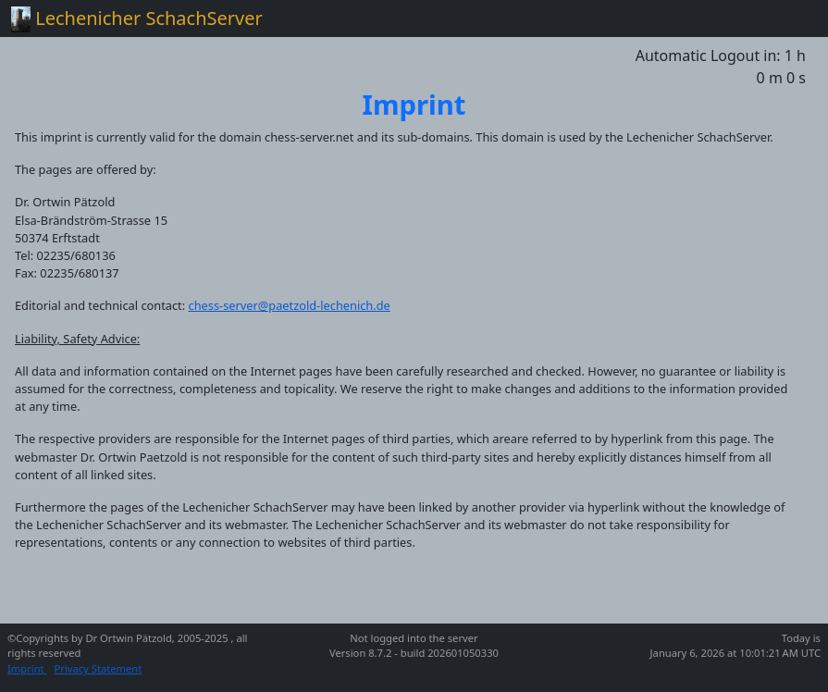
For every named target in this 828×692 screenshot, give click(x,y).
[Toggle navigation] (791, 18)
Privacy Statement (98, 668)
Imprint (27, 668)
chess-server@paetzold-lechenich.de (289, 305)
